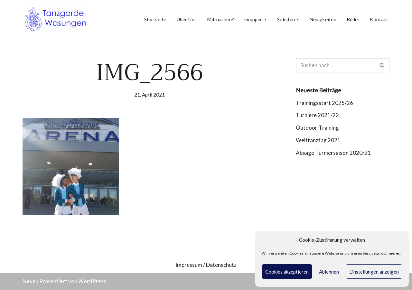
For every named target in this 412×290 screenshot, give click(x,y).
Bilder (353, 19)
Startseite (155, 19)
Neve (29, 281)
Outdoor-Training (317, 127)
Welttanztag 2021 (318, 140)
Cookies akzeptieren (287, 272)
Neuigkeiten (322, 19)
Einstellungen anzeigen (374, 272)
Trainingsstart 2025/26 (324, 102)
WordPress (92, 281)
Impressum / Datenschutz (206, 264)
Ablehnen (329, 272)
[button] (265, 19)
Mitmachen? (220, 19)
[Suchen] (335, 65)
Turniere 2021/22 (317, 115)
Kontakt (379, 19)
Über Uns (186, 19)
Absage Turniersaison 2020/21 (333, 152)
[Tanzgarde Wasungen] (55, 19)
